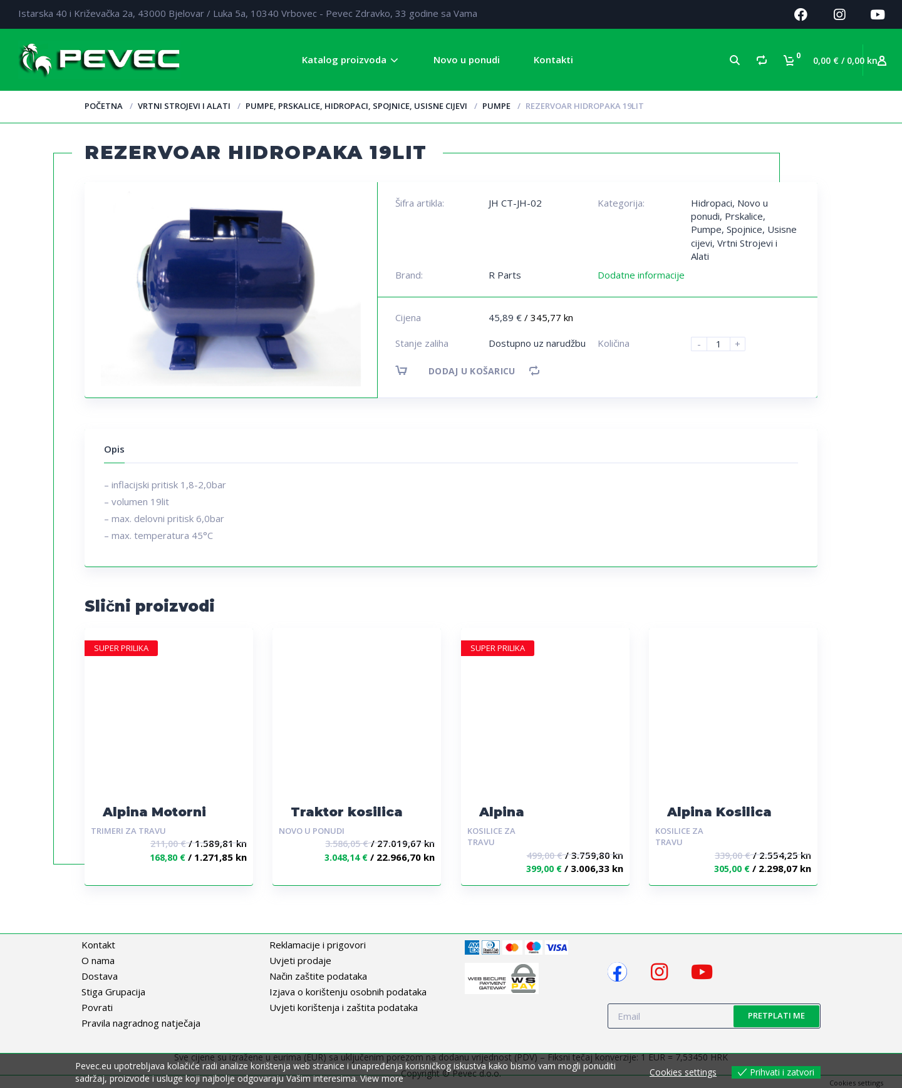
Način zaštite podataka (318, 976)
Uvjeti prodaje (300, 960)
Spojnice (744, 229)
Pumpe (496, 105)
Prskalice (744, 216)
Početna (104, 105)
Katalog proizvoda (344, 59)
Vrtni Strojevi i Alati (184, 105)
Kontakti (553, 59)
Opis (114, 449)
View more (381, 1078)
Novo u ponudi (466, 59)
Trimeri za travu (128, 830)
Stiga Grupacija (113, 991)
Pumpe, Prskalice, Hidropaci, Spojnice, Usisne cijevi (356, 105)
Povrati (97, 1007)
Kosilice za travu (491, 836)
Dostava (99, 976)
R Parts (505, 275)
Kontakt (98, 944)
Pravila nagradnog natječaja (140, 1023)
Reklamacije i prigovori (317, 944)
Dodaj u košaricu (466, 370)
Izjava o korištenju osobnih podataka (348, 991)
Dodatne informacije (641, 275)
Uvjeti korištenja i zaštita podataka (343, 1007)
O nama (98, 960)
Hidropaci (711, 203)
